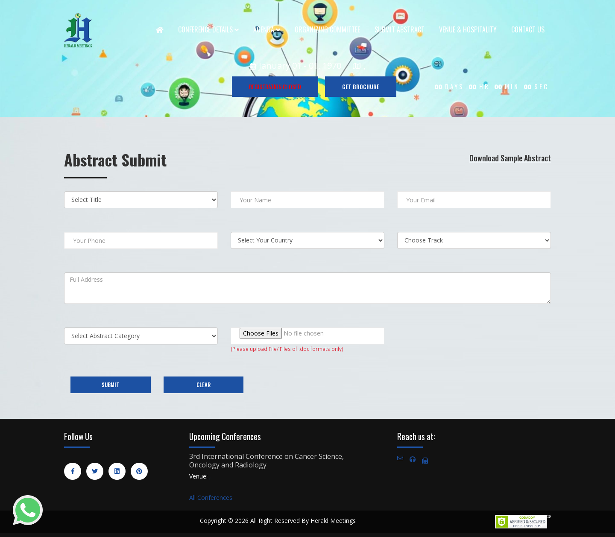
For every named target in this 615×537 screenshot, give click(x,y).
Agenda (266, 29)
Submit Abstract (400, 29)
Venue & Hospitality (468, 29)
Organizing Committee (327, 29)
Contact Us (528, 29)
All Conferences (210, 497)
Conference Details (208, 29)
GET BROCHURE (360, 86)
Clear (203, 384)
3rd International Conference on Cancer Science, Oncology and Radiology (266, 461)
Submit (110, 384)
